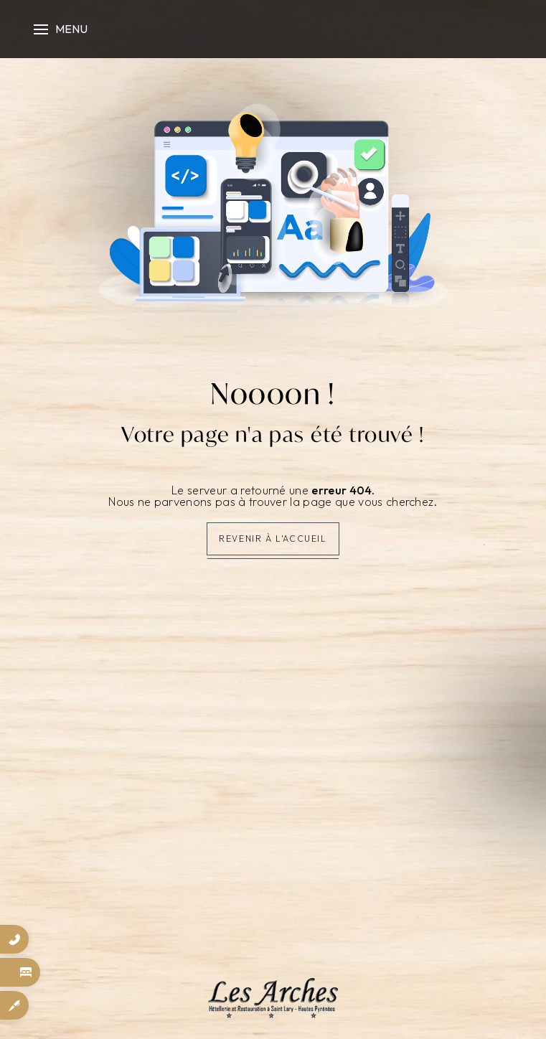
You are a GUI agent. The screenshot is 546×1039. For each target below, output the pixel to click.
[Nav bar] (59, 28)
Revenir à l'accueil (272, 538)
